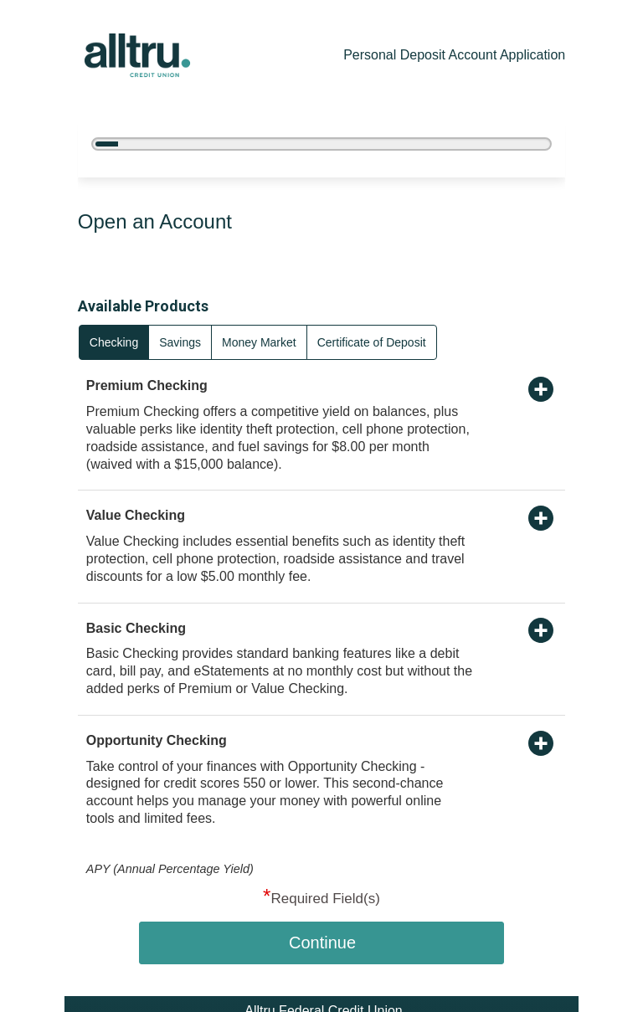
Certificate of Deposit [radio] (371, 342)
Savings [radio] (180, 342)
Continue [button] (322, 942)
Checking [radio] (114, 342)
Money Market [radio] (259, 342)
